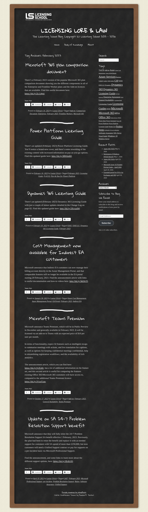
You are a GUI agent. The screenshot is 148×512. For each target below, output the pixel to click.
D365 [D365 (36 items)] (121, 81)
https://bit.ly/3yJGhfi (34, 368)
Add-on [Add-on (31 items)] (107, 70)
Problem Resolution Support (63, 481)
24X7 (66, 479)
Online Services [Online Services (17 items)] (114, 117)
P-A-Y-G (47, 176)
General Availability (50, 402)
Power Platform (69, 176)
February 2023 (52, 114)
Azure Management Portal (42, 301)
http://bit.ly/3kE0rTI (78, 281)
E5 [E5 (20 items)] (116, 94)
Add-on (72, 111)
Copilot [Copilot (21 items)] (105, 81)
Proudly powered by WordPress (74, 492)
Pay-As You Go (56, 176)
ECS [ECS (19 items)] (118, 94)
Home (57, 45)
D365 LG (76, 226)
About (91, 45)
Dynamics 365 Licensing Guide (56, 193)
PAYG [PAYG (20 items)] (119, 118)
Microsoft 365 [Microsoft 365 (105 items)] (106, 113)
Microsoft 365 (78, 114)
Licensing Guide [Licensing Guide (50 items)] (105, 104)
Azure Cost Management (77, 298)
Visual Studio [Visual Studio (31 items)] (103, 136)
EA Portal (56, 301)
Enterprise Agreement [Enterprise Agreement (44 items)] (112, 97)
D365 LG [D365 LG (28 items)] (101, 85)
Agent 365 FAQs (109, 149)
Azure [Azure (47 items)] (112, 70)
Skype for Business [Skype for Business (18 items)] (114, 130)
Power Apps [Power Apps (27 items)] (102, 121)
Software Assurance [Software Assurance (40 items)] (106, 133)
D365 (70, 226)
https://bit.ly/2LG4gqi (35, 93)
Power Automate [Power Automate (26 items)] (111, 121)
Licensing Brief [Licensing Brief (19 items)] (118, 100)
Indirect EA (77, 301)
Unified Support (61, 484)
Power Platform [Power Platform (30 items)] (104, 123)
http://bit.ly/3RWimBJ (62, 156)
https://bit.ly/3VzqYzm (35, 381)
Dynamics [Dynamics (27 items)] (108, 85)
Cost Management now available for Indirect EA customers (56, 252)
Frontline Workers (65, 114)
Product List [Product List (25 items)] (112, 126)
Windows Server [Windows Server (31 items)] (104, 139)
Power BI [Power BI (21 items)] (118, 121)
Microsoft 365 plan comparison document (56, 68)
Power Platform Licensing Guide (56, 134)
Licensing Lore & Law (74, 31)
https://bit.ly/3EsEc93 (63, 461)
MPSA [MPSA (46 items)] (117, 113)
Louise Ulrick (57, 111)
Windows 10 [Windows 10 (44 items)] (112, 136)
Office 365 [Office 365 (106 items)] (104, 117)
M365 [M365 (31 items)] (109, 109)
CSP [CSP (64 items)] (116, 80)
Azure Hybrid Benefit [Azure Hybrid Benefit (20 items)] (111, 73)
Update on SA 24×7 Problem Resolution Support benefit (56, 422)
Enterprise (42, 114)
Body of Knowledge (73, 45)
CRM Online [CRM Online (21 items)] (110, 81)
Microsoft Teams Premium (56, 318)
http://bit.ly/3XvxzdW (70, 208)
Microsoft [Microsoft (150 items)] (117, 108)
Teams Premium (65, 402)
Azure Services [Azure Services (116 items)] (107, 76)
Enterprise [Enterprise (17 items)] (101, 97)
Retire (77, 481)
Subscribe (106, 223)
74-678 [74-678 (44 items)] (101, 70)
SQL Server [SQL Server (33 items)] (117, 133)
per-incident (47, 481)
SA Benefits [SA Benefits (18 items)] (107, 130)
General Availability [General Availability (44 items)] (106, 100)
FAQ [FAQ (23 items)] (122, 97)
